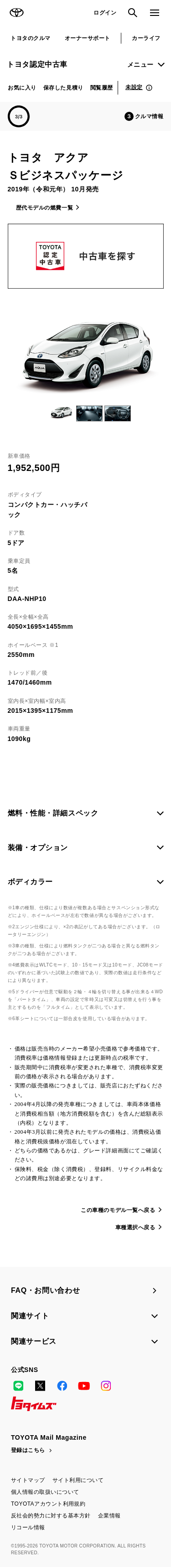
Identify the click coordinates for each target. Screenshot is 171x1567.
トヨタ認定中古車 (37, 64)
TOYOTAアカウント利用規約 (48, 1504)
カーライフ (146, 38)
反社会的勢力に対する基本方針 (51, 1515)
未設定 (134, 87)
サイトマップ (28, 1480)
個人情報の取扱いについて (45, 1492)
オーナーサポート (87, 38)
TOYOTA (16, 13)
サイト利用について (78, 1480)
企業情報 (109, 1515)
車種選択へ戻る (135, 1227)
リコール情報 (28, 1527)
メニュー (140, 64)
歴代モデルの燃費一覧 (44, 208)
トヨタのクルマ (30, 38)
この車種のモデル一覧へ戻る (118, 1210)
